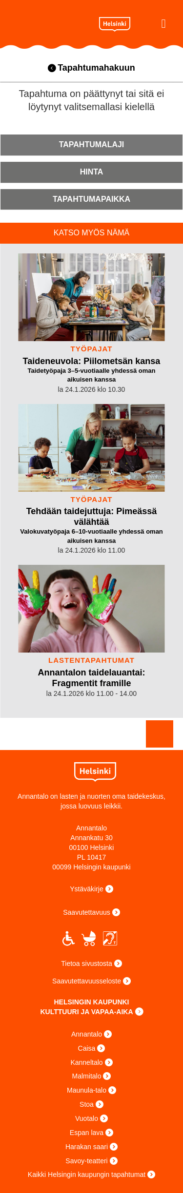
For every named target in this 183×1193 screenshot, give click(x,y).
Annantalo (49, 22)
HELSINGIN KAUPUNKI (91, 1002)
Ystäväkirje (86, 889)
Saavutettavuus (86, 912)
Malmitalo (87, 1076)
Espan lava (86, 1132)
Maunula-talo (86, 1090)
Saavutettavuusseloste (86, 981)
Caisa (87, 1048)
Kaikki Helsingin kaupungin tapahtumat (86, 1174)
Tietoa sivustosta (86, 963)
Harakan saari (86, 1147)
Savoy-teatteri (86, 1161)
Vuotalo (86, 1118)
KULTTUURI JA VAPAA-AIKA (86, 1012)
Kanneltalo (86, 1062)
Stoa (87, 1104)
